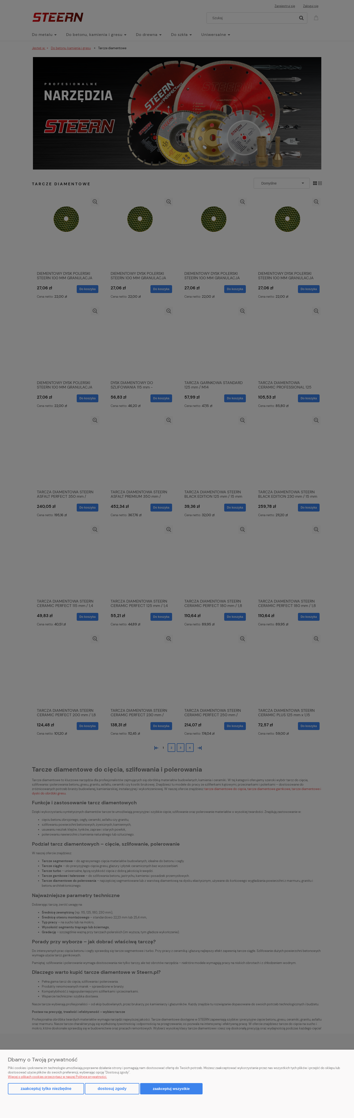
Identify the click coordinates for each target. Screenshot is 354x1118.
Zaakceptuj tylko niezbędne (46, 1089)
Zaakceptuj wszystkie (171, 1089)
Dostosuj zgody (112, 1089)
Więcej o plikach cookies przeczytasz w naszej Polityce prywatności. (57, 1077)
